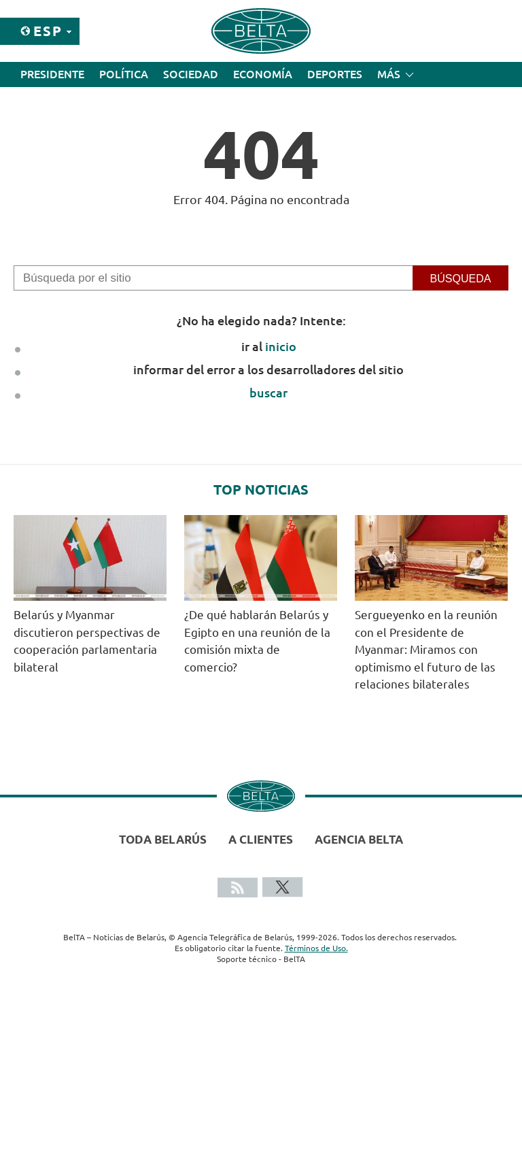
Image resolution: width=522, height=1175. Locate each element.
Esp (48, 31)
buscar (268, 392)
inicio (280, 346)
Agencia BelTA (359, 839)
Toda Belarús (163, 839)
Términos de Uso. (316, 948)
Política (123, 74)
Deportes (334, 74)
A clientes (260, 839)
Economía (262, 74)
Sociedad (190, 74)
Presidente (52, 74)
